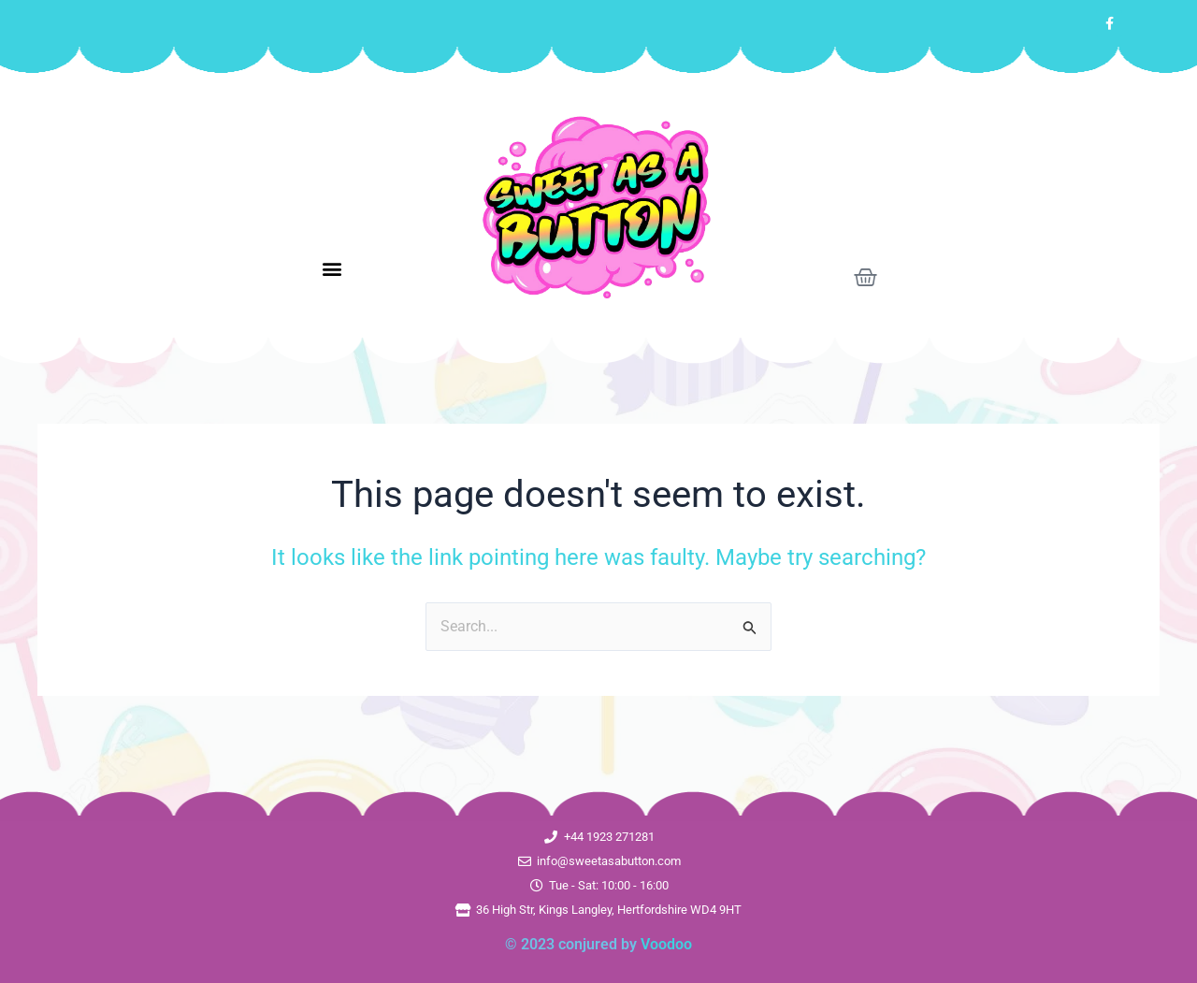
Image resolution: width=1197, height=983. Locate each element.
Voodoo (666, 944)
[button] (332, 268)
